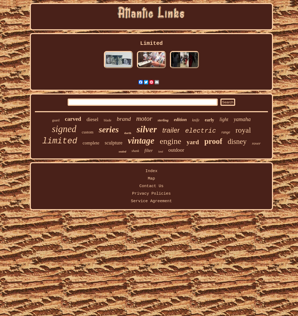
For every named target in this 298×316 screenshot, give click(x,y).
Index (151, 171)
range (225, 132)
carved (73, 119)
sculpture (113, 143)
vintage (141, 141)
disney (237, 141)
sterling (163, 120)
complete (91, 143)
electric (200, 131)
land (160, 151)
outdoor (176, 150)
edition (180, 119)
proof (213, 141)
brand (124, 118)
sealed (122, 151)
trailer (171, 130)
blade (107, 120)
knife (195, 120)
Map (151, 178)
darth (127, 133)
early (209, 120)
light (223, 119)
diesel (92, 119)
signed (64, 129)
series (109, 129)
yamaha (242, 119)
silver (147, 129)
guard (55, 120)
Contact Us (151, 186)
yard (193, 142)
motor (144, 118)
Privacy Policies (151, 193)
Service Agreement (151, 201)
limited (59, 141)
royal (243, 130)
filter (148, 150)
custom (87, 132)
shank (135, 151)
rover (256, 143)
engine (170, 141)
